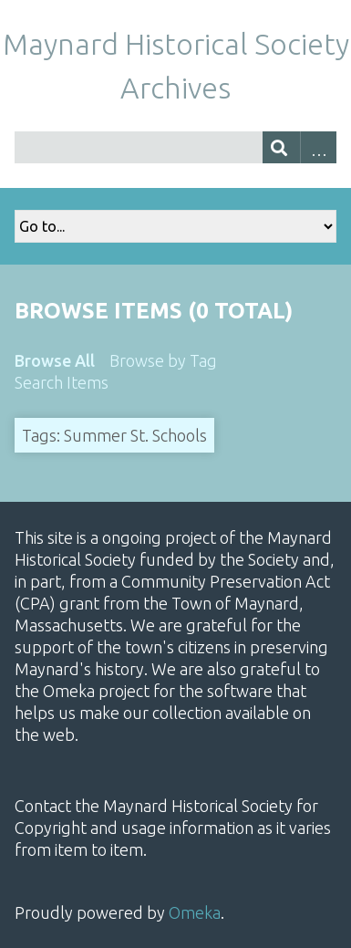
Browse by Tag (163, 360)
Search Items (61, 382)
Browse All (55, 360)
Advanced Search (318, 147)
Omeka (195, 912)
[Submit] (281, 147)
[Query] (175, 147)
